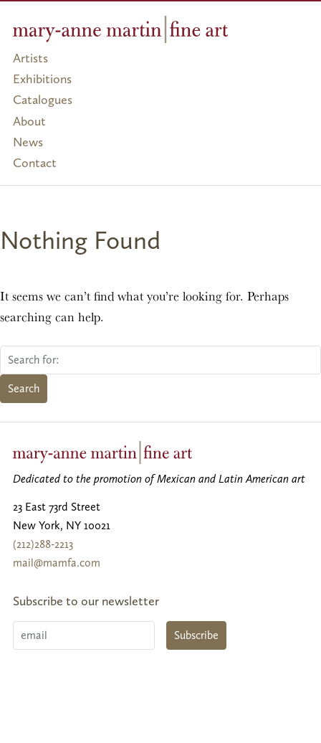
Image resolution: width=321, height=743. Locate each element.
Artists (30, 58)
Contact (35, 163)
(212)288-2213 (43, 544)
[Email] (84, 635)
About (29, 121)
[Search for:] (160, 360)
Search (23, 388)
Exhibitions (42, 79)
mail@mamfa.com (56, 562)
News (28, 142)
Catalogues (42, 100)
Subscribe (196, 635)
